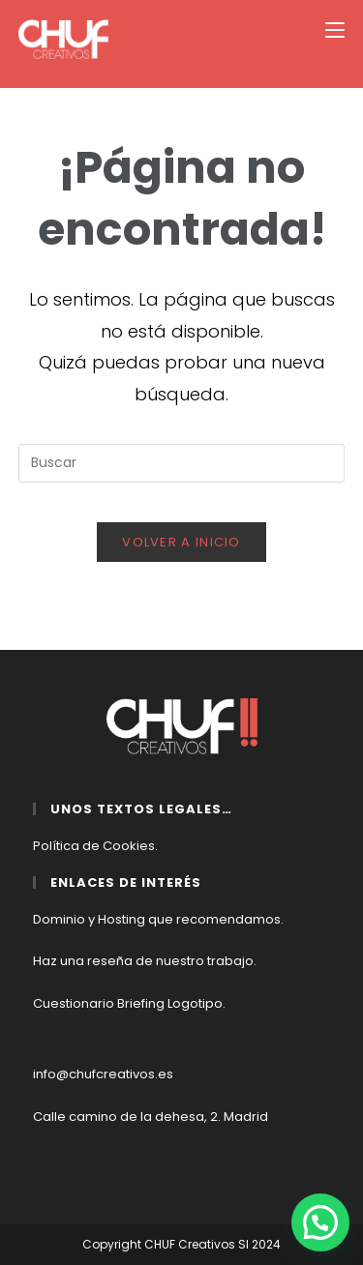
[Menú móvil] (335, 30)
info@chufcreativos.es (103, 1074)
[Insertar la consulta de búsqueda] (182, 463)
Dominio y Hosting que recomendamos (157, 919)
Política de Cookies (94, 846)
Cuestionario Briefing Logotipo (128, 1003)
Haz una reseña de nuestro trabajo (143, 961)
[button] (320, 1222)
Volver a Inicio (181, 542)
